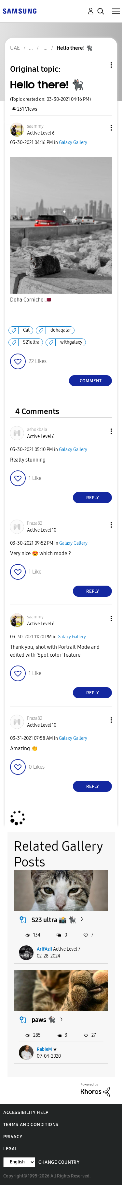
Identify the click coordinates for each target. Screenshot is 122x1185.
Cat (26, 330)
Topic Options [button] (100, 65)
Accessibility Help (25, 1112)
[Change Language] (19, 1162)
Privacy (12, 1136)
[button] (100, 128)
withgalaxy (71, 342)
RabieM (44, 1049)
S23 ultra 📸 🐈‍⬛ (54, 920)
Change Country (58, 1162)
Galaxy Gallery (73, 142)
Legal (10, 1149)
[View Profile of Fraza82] (34, 523)
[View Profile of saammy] (35, 126)
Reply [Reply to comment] (92, 498)
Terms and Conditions (31, 1124)
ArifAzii (44, 949)
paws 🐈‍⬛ (44, 1020)
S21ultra (31, 342)
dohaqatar (60, 330)
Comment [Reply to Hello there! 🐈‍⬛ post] (91, 381)
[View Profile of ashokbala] (37, 429)
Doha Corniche (30, 300)
